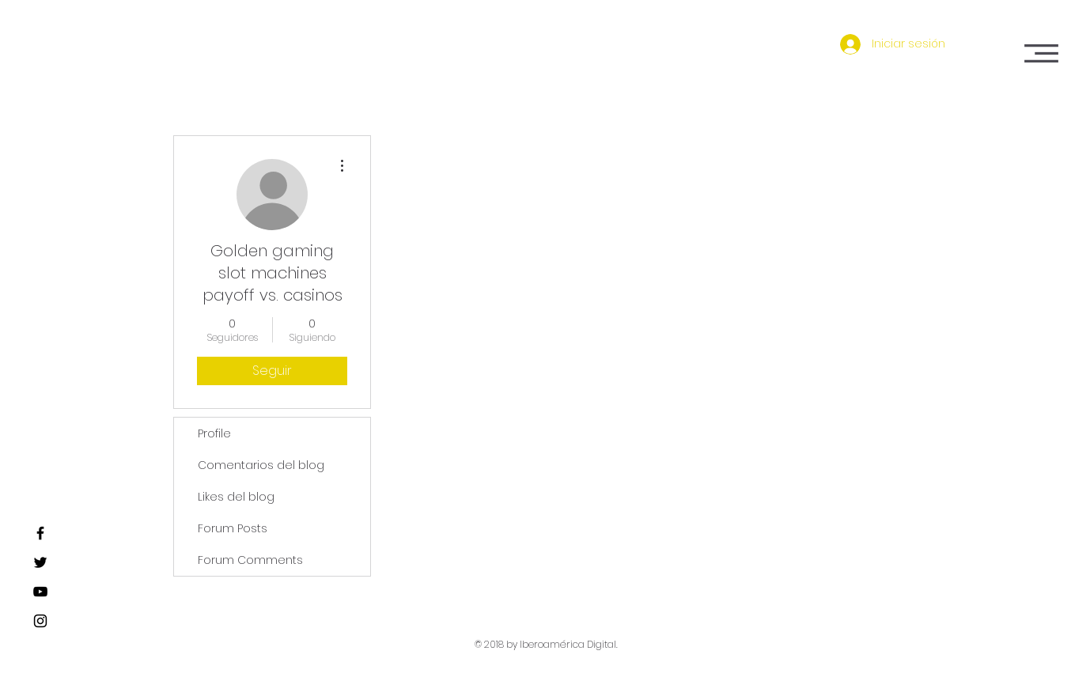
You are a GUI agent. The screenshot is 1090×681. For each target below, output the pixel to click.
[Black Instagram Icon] (40, 621)
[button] (1041, 53)
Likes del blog (236, 497)
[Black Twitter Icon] (40, 562)
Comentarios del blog (261, 465)
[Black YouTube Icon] (40, 591)
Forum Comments (250, 560)
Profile (214, 433)
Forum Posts (232, 528)
